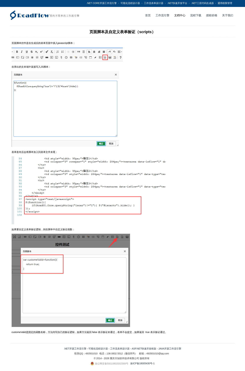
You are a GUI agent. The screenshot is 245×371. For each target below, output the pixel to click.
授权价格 (211, 15)
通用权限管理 (225, 3)
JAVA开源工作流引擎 (169, 348)
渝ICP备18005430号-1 (142, 363)
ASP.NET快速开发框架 (144, 348)
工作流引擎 (162, 15)
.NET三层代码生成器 (202, 3)
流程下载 (195, 15)
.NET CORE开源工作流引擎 (102, 3)
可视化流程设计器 (130, 3)
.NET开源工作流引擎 (75, 348)
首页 (148, 15)
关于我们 (227, 15)
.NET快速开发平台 (177, 3)
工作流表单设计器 (153, 3)
